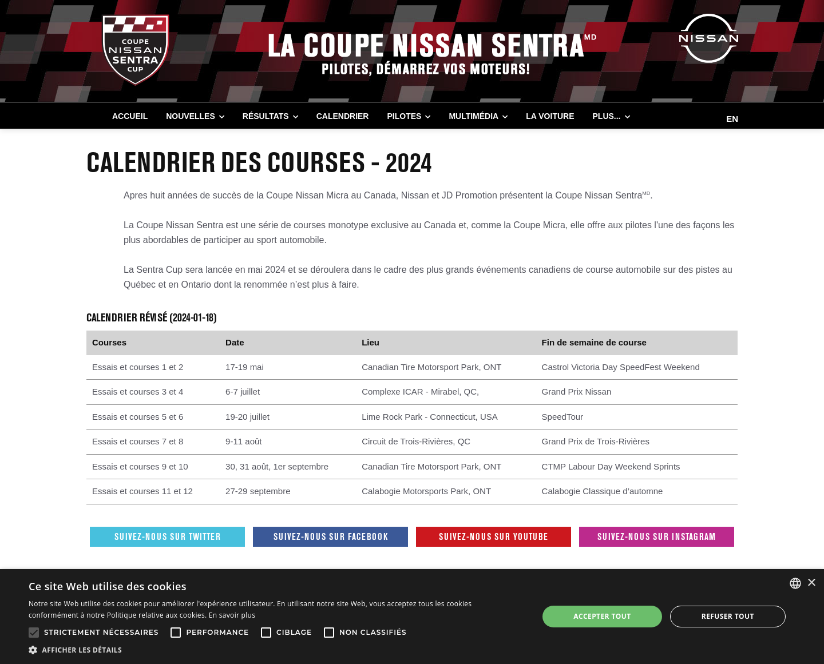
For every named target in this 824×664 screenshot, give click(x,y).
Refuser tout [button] (728, 616)
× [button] (811, 583)
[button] (276, 649)
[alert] (412, 616)
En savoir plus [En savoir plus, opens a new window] (232, 615)
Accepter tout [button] (602, 616)
